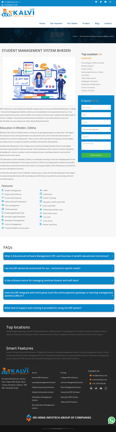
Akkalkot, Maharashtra (15, 334)
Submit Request (96, 155)
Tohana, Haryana (87, 90)
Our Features (56, 23)
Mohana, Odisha (32, 334)
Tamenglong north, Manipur (73, 331)
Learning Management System (67, 352)
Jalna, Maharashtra (88, 78)
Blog (97, 23)
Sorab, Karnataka (88, 87)
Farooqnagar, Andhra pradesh (92, 63)
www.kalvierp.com (99, 379)
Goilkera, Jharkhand (77, 334)
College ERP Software (45, 352)
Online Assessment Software (43, 387)
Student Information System (57, 355)
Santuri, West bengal (94, 334)
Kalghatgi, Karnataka (89, 81)
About (9, 352)
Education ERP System (22, 358)
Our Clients (72, 23)
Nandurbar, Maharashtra (91, 84)
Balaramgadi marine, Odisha (92, 72)
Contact (108, 23)
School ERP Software (27, 352)
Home (42, 23)
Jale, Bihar (85, 75)
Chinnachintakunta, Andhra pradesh (47, 331)
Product (86, 23)
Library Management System (91, 352)
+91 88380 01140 (10, 5)
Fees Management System (34, 355)
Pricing (15, 352)
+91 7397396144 (99, 383)
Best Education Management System (46, 358)
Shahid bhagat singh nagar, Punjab (19, 331)
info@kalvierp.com (99, 375)
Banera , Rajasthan (61, 334)
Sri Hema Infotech (57, 428)
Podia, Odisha (86, 69)
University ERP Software (78, 355)
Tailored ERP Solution (70, 358)
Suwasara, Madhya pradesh (95, 331)
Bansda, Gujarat (87, 66)
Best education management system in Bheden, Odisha (97, 36)
